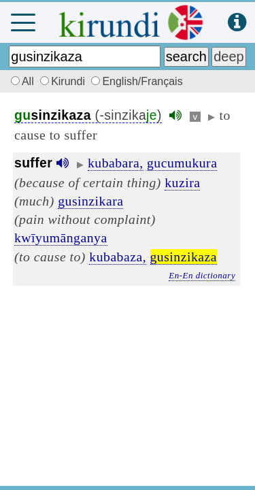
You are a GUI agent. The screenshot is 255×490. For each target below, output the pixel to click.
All (20, 81)
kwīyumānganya (60, 237)
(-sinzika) (88, 115)
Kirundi (64, 81)
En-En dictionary (202, 275)
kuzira (182, 182)
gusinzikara (90, 200)
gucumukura (182, 162)
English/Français (136, 81)
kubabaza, (117, 256)
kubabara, (115, 162)
